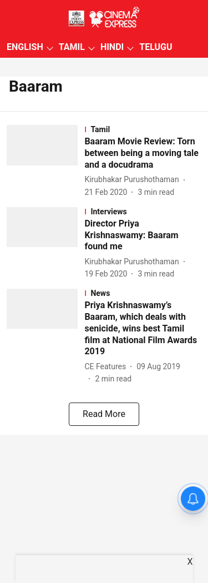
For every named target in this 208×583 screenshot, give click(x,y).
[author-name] (133, 179)
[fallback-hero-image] (45, 161)
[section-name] (142, 129)
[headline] (142, 153)
